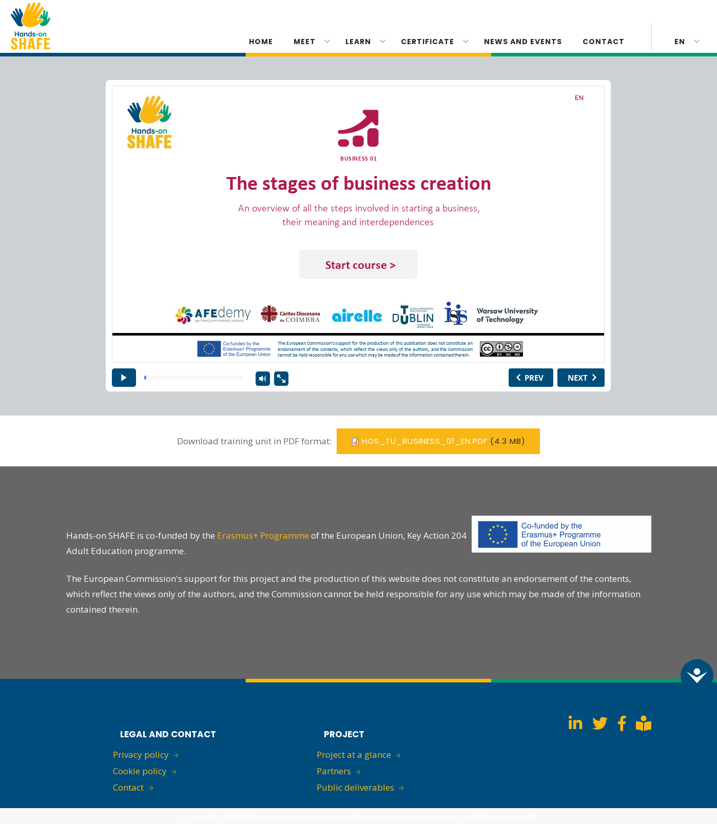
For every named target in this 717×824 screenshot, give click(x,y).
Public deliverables (355, 787)
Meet (305, 41)
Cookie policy (140, 771)
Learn (358, 41)
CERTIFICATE (427, 41)
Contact (604, 41)
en (679, 41)
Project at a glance (354, 754)
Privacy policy (141, 754)
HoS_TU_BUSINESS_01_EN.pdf (425, 441)
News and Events (523, 41)
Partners (334, 771)
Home (261, 41)
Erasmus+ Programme (263, 535)
